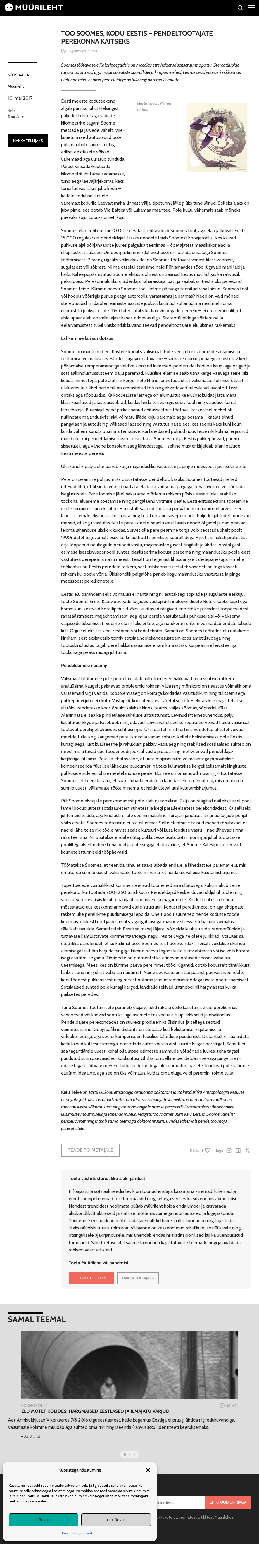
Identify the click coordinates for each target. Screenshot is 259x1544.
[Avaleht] (34, 10)
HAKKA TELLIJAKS (28, 140)
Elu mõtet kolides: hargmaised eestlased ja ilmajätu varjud (95, 1411)
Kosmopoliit (34, 1405)
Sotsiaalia (18, 74)
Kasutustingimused (77, 1533)
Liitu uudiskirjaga (228, 1502)
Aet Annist (32, 1436)
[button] (148, 1470)
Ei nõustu (116, 1519)
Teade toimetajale (90, 1150)
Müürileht (16, 86)
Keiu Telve (16, 116)
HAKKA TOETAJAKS (138, 1278)
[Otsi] (240, 8)
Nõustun (43, 1519)
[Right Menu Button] (251, 7)
